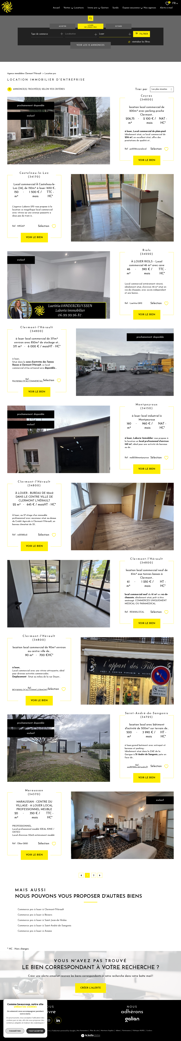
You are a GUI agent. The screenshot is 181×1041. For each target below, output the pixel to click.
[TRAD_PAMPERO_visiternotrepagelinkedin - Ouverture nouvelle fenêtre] (58, 1020)
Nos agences (150, 8)
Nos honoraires (82, 1030)
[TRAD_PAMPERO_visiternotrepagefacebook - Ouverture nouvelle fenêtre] (39, 1020)
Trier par (141, 89)
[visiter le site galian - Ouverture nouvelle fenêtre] (132, 1022)
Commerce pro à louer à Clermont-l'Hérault (41, 909)
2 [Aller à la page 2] (93, 875)
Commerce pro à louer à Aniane (35, 931)
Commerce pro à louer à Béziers (35, 915)
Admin (118, 1030)
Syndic (115, 8)
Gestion (105, 8)
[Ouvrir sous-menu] (72, 8)
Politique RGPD (138, 1030)
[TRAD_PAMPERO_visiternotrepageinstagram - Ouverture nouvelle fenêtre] (48, 1020)
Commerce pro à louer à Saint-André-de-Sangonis (44, 925)
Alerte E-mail (166, 8)
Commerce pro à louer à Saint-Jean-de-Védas (42, 920)
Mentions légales (107, 1030)
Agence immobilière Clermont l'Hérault (24, 74)
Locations (79, 8)
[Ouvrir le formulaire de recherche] (141, 34)
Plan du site (94, 1030)
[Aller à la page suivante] (99, 875)
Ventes (67, 8)
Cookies (149, 1030)
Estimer (118, 26)
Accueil (56, 8)
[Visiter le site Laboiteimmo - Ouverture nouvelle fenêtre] (90, 1036)
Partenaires (126, 1030)
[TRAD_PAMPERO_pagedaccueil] (7, 12)
